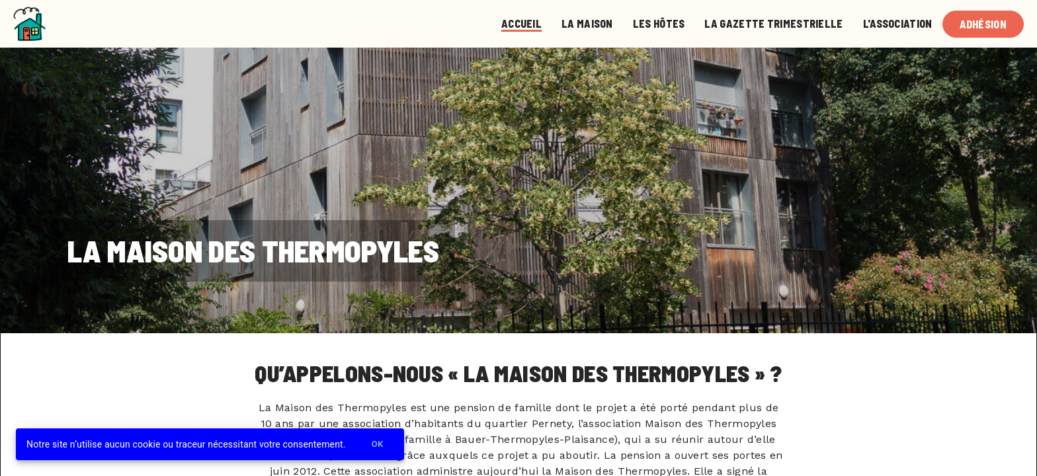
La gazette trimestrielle (773, 23)
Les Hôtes (659, 23)
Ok (377, 444)
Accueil (521, 23)
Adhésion (983, 24)
